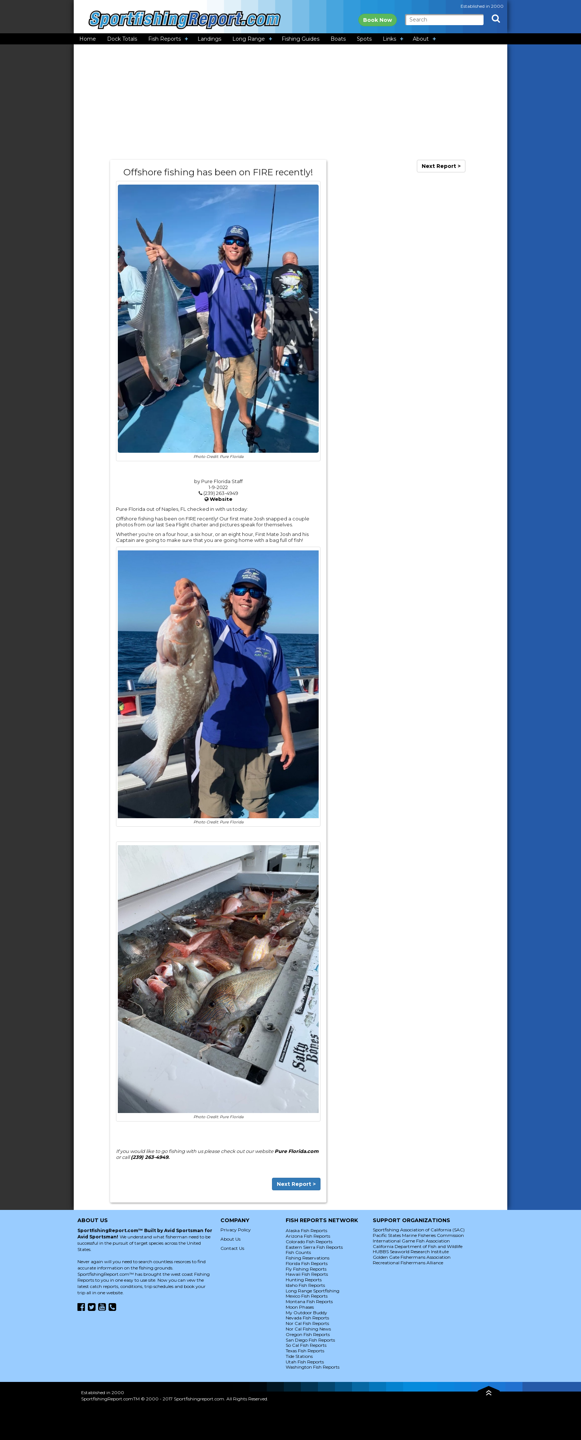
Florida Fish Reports (307, 1263)
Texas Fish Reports (305, 1350)
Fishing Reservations (307, 1258)
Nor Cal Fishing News (308, 1329)
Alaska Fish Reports (306, 1230)
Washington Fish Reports (312, 1367)
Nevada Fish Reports (307, 1318)
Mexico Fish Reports (307, 1296)
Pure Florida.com (297, 1151)
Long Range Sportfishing (312, 1291)
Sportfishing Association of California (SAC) (419, 1229)
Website (221, 499)
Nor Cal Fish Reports (307, 1323)
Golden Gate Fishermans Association (412, 1257)
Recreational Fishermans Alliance (408, 1262)
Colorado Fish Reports (309, 1241)
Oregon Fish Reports (308, 1334)
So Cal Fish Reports (306, 1345)
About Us (230, 1239)
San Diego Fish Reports (310, 1340)
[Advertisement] (290, 102)
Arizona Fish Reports (308, 1236)
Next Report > (296, 1184)
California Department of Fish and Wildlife (417, 1246)
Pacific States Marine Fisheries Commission (418, 1235)
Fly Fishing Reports (306, 1269)
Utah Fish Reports (305, 1362)
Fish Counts (298, 1252)
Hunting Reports (304, 1279)
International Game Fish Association (411, 1241)
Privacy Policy (235, 1229)
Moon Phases (300, 1307)
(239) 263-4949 (149, 1157)
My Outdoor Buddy (306, 1312)
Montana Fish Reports (309, 1301)
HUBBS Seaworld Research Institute (411, 1251)
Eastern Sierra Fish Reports (314, 1247)
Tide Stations (299, 1356)
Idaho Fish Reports (305, 1285)
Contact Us (232, 1248)
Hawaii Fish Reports (307, 1274)
